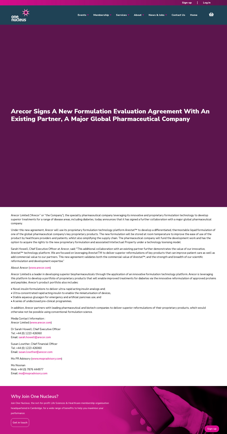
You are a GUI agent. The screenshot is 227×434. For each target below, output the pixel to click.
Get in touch (20, 422)
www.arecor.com (39, 268)
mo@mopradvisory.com (33, 373)
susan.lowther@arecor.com (35, 352)
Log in (207, 2)
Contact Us (178, 15)
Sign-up (187, 2)
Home (193, 15)
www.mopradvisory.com (46, 359)
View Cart (211, 14)
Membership (101, 15)
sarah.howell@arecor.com (35, 337)
